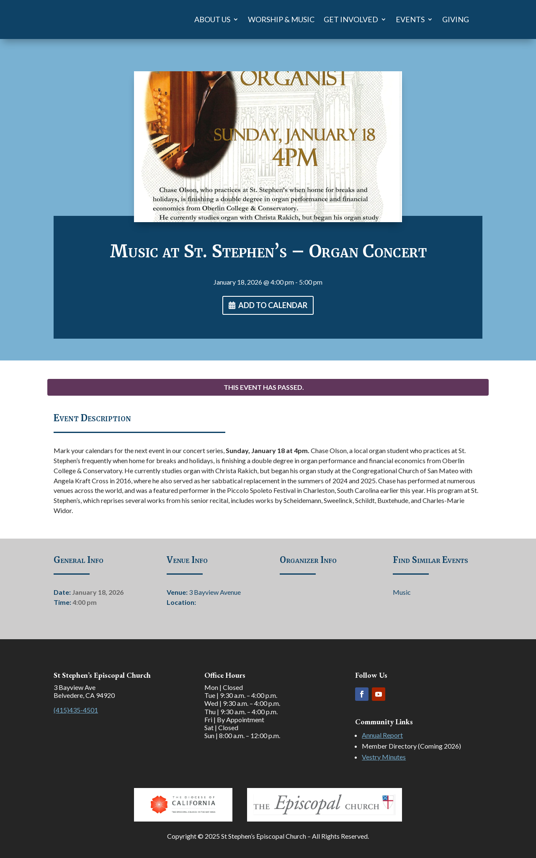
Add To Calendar (272, 305)
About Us (212, 19)
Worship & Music (281, 19)
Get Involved (351, 19)
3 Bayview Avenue (215, 592)
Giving (455, 19)
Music (402, 592)
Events (410, 19)
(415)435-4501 (76, 710)
